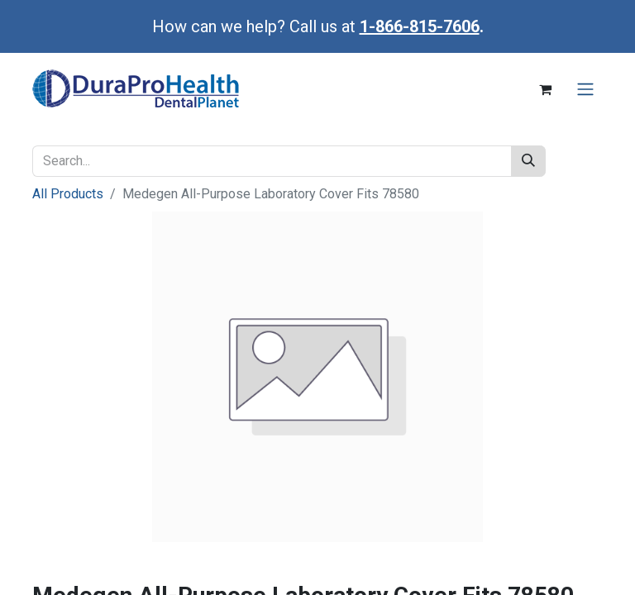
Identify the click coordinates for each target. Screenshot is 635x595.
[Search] (528, 161)
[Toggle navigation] (585, 89)
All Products (67, 194)
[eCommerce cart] (544, 89)
